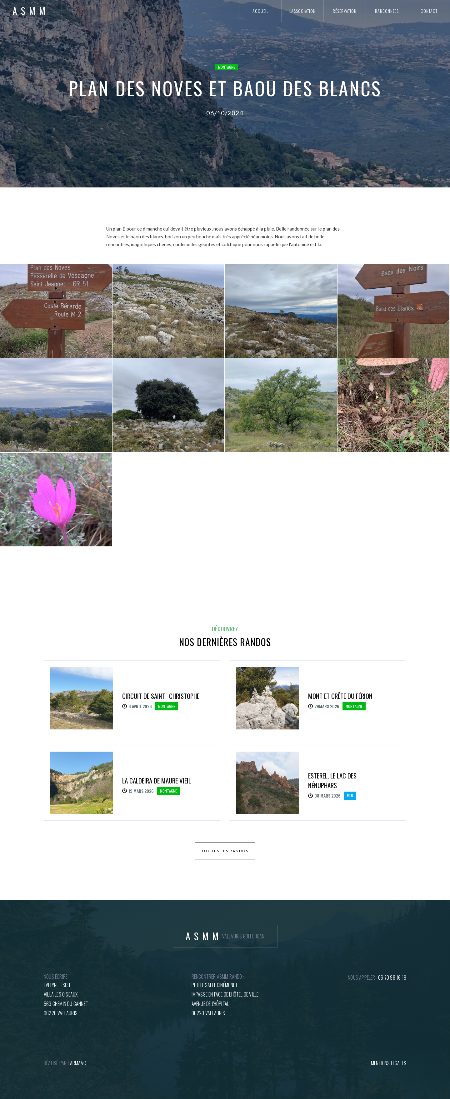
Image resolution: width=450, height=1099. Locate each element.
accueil (260, 10)
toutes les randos (225, 850)
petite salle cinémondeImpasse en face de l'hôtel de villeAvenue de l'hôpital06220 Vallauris (225, 999)
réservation (345, 10)
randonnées (387, 10)
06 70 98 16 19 (392, 977)
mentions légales (388, 1063)
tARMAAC (77, 1063)
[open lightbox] (56, 311)
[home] (31, 11)
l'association (302, 10)
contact (429, 10)
